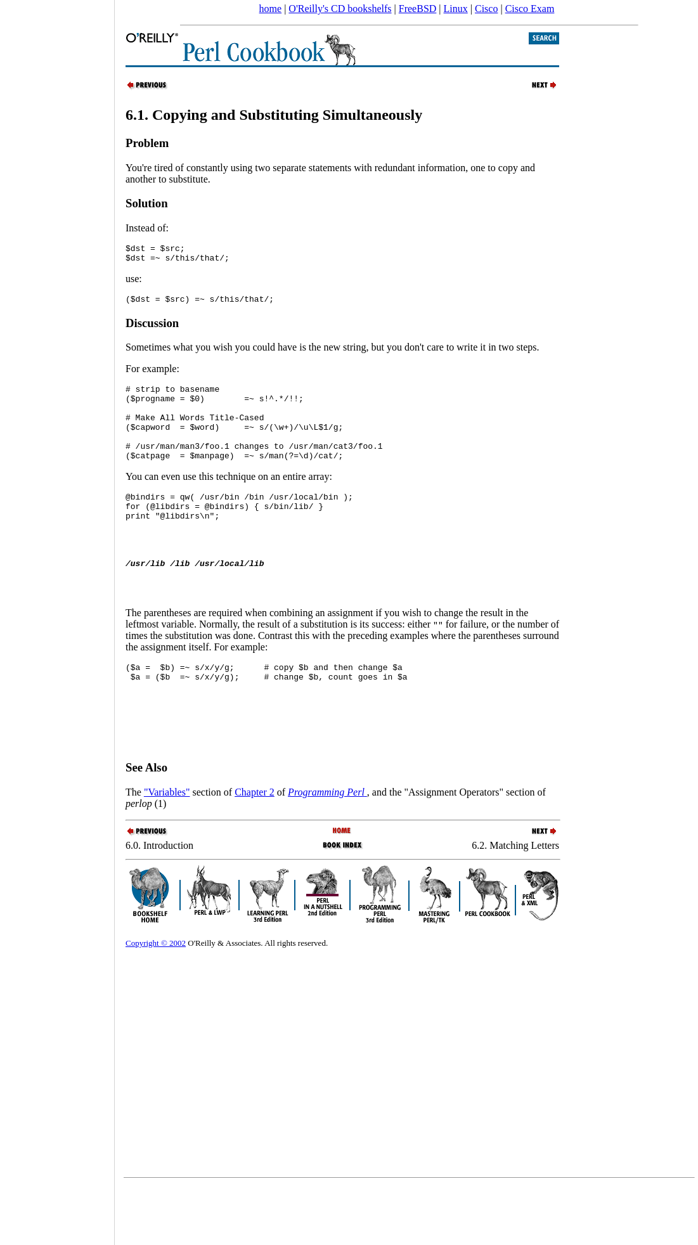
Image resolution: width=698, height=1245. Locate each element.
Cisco (486, 8)
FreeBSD (418, 8)
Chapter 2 (255, 851)
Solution (147, 203)
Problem (147, 143)
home (270, 8)
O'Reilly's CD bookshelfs (339, 8)
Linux (456, 8)
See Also (146, 826)
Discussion (152, 328)
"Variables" (167, 851)
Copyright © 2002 (156, 1002)
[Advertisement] (57, 618)
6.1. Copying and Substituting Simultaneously (274, 114)
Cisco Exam (530, 8)
